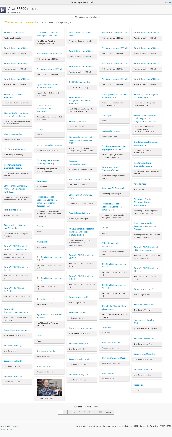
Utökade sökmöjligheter (86, 17)
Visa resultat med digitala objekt (56, 22)
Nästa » (109, 412)
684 (100, 412)
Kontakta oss (6, 429)
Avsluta (167, 2)
